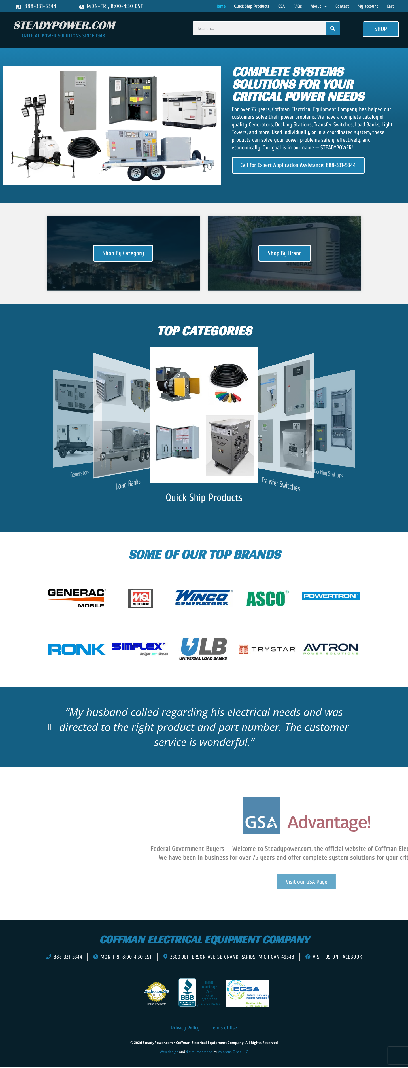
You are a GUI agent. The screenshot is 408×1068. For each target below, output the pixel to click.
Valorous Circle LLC (233, 1052)
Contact (342, 6)
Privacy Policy (185, 1029)
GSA (281, 6)
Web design (169, 1052)
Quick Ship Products (252, 6)
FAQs (297, 6)
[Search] (333, 28)
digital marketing (199, 1052)
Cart (390, 6)
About (319, 6)
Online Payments (156, 1004)
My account (368, 6)
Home (220, 6)
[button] (381, 29)
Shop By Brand (285, 255)
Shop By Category (123, 255)
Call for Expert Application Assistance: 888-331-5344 (299, 165)
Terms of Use (224, 1029)
